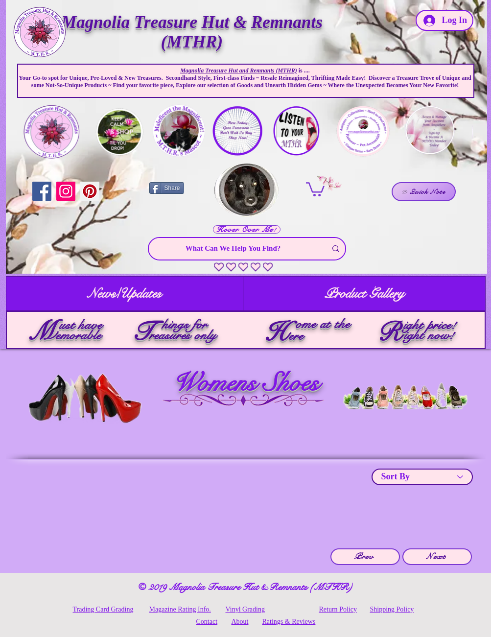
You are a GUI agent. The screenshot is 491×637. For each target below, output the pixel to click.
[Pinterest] (89, 191)
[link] (315, 188)
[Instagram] (65, 191)
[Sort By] (422, 477)
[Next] (437, 556)
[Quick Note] (424, 191)
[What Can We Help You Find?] (233, 249)
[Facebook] (41, 191)
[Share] (166, 188)
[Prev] (365, 556)
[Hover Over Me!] (247, 229)
